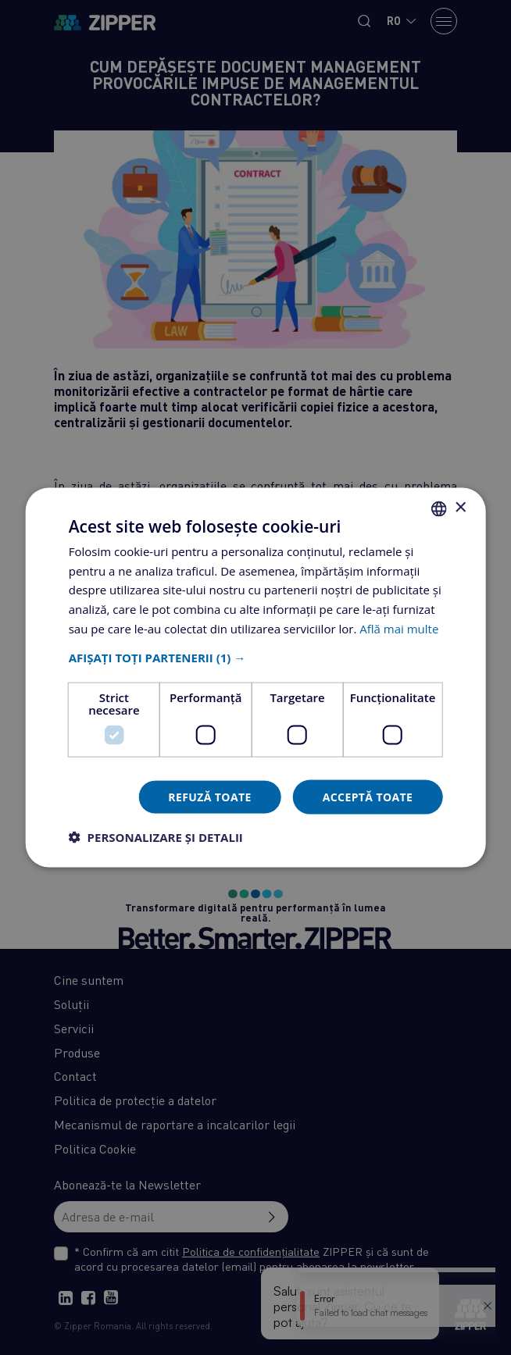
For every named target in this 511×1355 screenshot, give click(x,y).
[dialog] (255, 677)
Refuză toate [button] (209, 796)
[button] (256, 657)
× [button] (460, 508)
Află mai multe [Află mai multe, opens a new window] (398, 628)
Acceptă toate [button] (368, 796)
